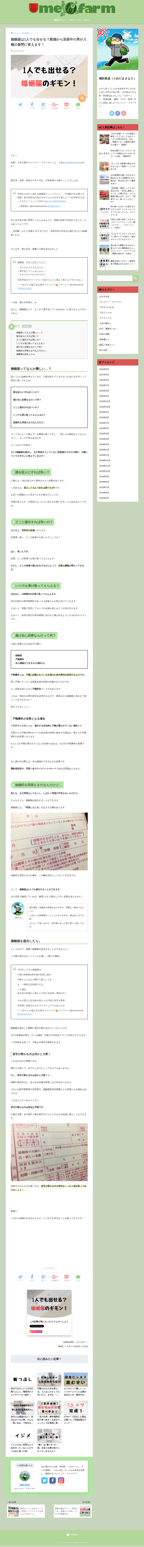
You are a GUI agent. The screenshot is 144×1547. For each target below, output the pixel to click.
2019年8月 (104, 423)
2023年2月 (104, 373)
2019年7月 (104, 428)
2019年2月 (104, 456)
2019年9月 (104, 417)
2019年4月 (104, 445)
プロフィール (75, 20)
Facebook (53, 1486)
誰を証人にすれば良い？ (27, 336)
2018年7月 (104, 494)
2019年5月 (104, 439)
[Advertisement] (49, 133)
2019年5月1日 (54, 206)
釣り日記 (103, 354)
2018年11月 (105, 472)
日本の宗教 (104, 337)
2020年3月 (104, 395)
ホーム (87, 20)
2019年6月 (104, 434)
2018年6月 (104, 500)
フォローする (35, 1331)
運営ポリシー (59, 20)
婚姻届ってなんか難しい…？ (29, 332)
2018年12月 (105, 467)
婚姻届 (77, 1346)
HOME (72, 1536)
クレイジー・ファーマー (111, 304)
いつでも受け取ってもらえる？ (30, 343)
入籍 (68, 1346)
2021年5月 (104, 379)
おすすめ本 (104, 299)
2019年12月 (105, 406)
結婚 (86, 1346)
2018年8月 (104, 489)
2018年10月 (105, 478)
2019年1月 (104, 461)
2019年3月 (104, 450)
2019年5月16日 (24, 288)
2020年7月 (104, 390)
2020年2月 (104, 401)
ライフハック (105, 321)
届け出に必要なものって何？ (29, 347)
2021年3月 (104, 384)
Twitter (44, 1486)
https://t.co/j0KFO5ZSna (55, 201)
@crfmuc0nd (76, 162)
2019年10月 (105, 412)
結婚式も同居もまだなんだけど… (31, 350)
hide (26, 326)
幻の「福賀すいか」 (109, 332)
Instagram (61, 1486)
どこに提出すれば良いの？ (28, 340)
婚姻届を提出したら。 (26, 354)
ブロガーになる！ (108, 310)
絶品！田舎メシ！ (108, 348)
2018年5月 (104, 505)
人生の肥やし (82, 1342)
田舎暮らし (104, 343)
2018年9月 (104, 483)
